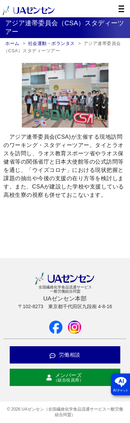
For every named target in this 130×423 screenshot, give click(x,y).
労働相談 (65, 355)
